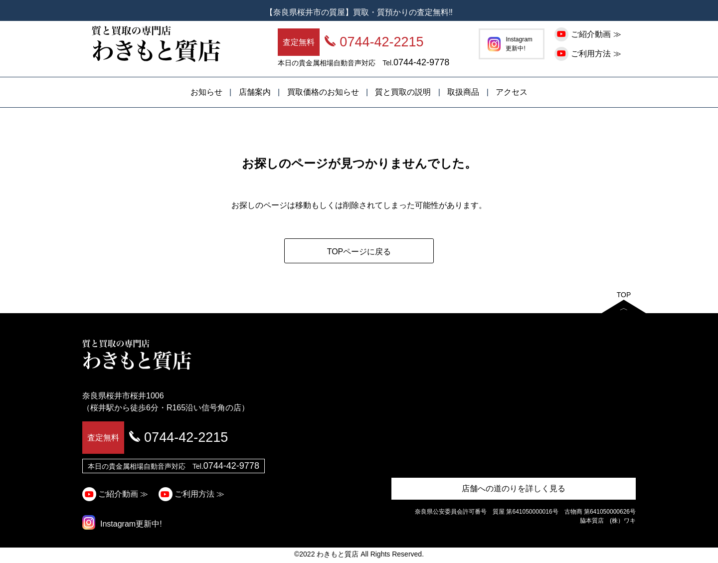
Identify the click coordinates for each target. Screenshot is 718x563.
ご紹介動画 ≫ (589, 34)
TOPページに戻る (359, 251)
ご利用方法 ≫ (589, 53)
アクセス (512, 92)
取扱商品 (463, 92)
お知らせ (206, 92)
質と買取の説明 (403, 92)
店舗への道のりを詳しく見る (513, 488)
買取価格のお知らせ (323, 92)
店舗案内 (255, 92)
